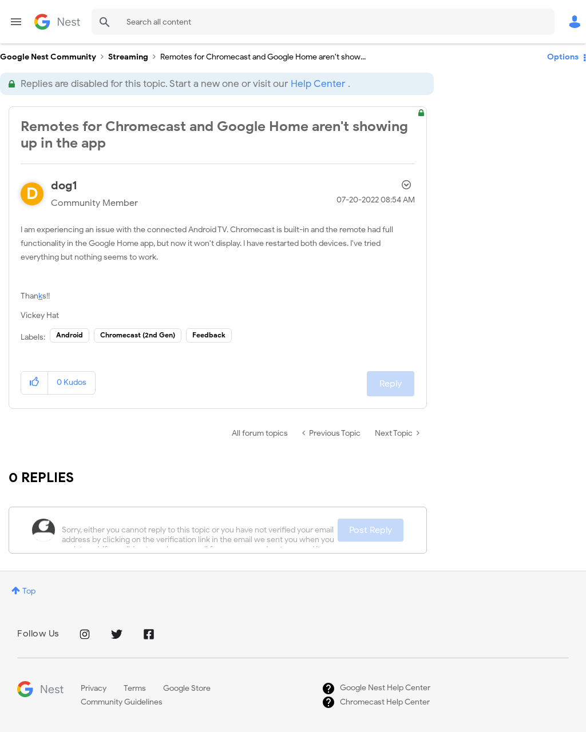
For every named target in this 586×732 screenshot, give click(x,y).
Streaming (128, 57)
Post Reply (370, 530)
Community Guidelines (122, 702)
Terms (135, 688)
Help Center (318, 84)
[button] (34, 383)
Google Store (187, 688)
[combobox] (323, 22)
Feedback (208, 335)
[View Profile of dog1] (64, 185)
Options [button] (563, 57)
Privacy (93, 688)
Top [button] (28, 591)
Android (69, 335)
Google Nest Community (57, 21)
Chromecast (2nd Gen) (137, 335)
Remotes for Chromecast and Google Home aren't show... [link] (263, 57)
